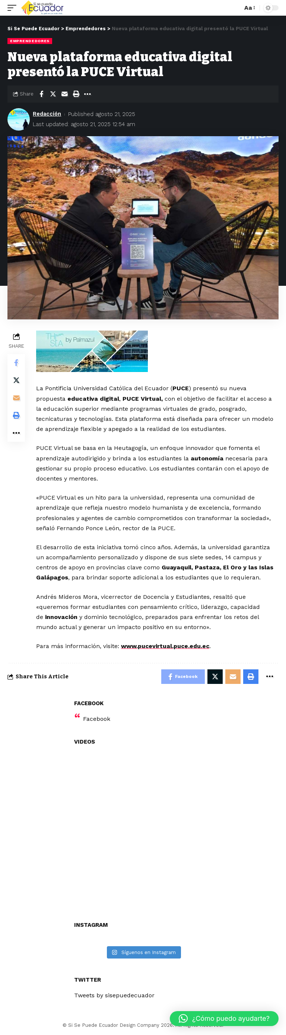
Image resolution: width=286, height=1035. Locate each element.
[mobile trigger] (13, 8)
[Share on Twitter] (53, 94)
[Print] (76, 94)
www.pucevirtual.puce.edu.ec (166, 646)
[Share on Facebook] (41, 94)
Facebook (96, 719)
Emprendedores (30, 41)
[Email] (64, 94)
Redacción (47, 114)
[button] (224, 1018)
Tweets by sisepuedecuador (114, 995)
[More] (87, 94)
